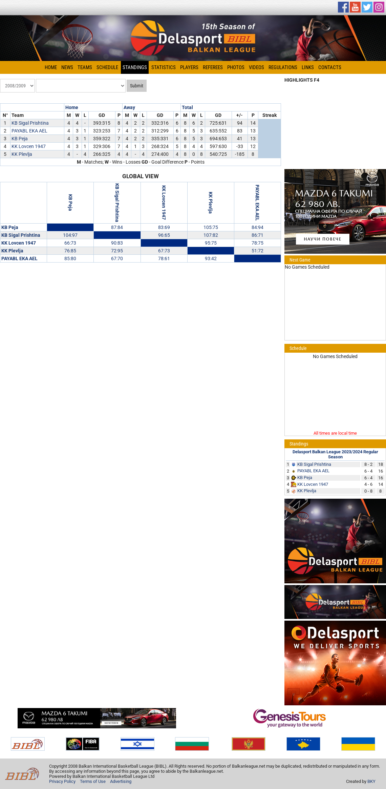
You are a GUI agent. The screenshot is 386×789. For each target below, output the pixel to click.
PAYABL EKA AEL (29, 130)
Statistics (163, 67)
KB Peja (20, 138)
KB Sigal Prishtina (30, 123)
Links (308, 67)
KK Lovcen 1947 (29, 146)
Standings (135, 67)
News (67, 67)
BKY (371, 781)
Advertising (120, 781)
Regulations (283, 67)
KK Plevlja (22, 154)
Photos (235, 67)
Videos (256, 67)
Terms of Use (93, 781)
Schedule (107, 67)
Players (189, 67)
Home (51, 67)
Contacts (329, 67)
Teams (85, 67)
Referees (213, 67)
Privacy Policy (62, 781)
